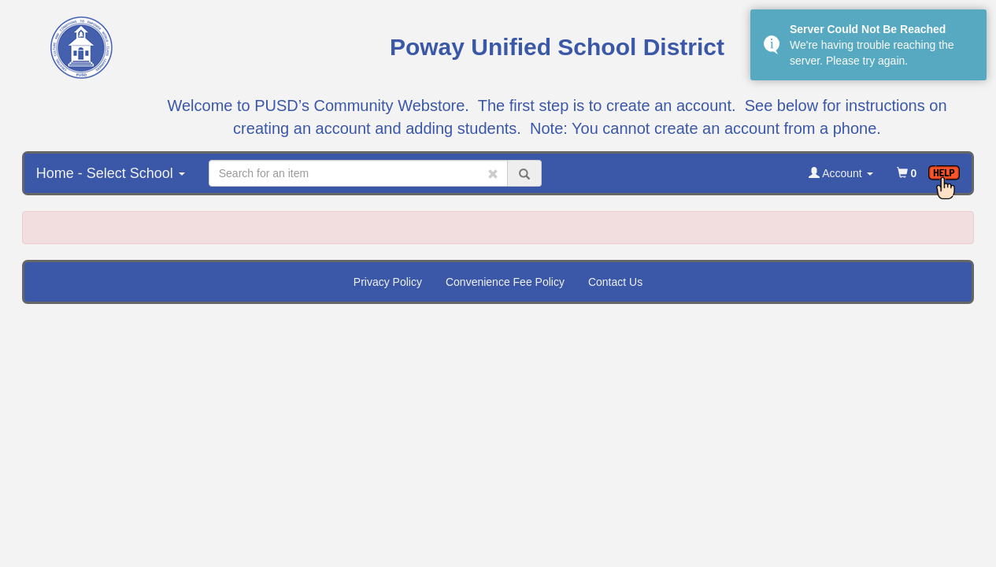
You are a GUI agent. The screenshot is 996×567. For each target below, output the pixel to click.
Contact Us (615, 282)
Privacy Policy (388, 282)
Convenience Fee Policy (505, 282)
